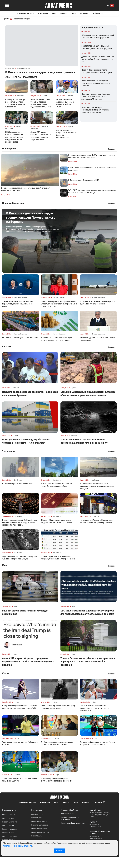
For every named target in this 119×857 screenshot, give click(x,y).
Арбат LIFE (84, 13)
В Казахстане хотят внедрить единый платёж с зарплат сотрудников (97, 36)
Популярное (9, 148)
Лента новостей (37, 814)
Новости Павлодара (10, 836)
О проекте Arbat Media (69, 810)
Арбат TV (98, 13)
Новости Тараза (8, 833)
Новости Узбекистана (39, 821)
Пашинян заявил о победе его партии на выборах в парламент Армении (95, 83)
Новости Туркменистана (40, 829)
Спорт (73, 13)
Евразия (63, 13)
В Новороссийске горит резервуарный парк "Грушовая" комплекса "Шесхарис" (95, 110)
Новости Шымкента (9, 822)
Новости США (36, 836)
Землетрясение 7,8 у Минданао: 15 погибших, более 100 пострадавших (97, 47)
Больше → (112, 149)
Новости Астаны (8, 818)
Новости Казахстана (25, 13)
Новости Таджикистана (40, 832)
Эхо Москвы (43, 13)
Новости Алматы (8, 815)
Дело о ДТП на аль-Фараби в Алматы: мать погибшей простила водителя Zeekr (97, 59)
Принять (59, 851)
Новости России (37, 818)
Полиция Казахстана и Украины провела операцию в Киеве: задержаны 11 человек (95, 96)
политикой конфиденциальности (17, 846)
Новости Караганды (9, 829)
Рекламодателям (67, 814)
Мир (53, 13)
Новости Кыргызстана (39, 825)
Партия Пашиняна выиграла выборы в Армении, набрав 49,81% (96, 71)
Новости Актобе (8, 825)
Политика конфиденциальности (72, 823)
